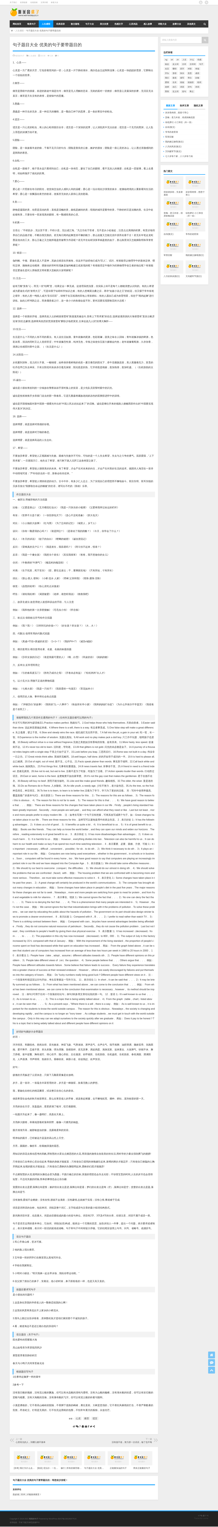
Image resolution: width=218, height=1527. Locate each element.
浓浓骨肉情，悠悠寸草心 (176, 112)
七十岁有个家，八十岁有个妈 (179, 156)
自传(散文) (170, 127)
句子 (201, 64)
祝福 (182, 82)
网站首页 (17, 24)
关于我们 (13, 2)
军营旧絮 (169, 137)
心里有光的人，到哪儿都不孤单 (30, 1442)
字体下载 (22, 1522)
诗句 (190, 87)
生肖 (175, 82)
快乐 (182, 73)
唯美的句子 (19, 56)
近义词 (175, 91)
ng (166, 59)
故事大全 (177, 24)
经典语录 (60, 24)
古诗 (184, 64)
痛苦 (86, 1418)
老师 (167, 87)
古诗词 (193, 64)
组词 (199, 82)
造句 (184, 91)
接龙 (175, 78)
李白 (190, 78)
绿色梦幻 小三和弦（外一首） (179, 122)
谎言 (94, 1418)
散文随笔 (75, 24)
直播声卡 (36, 1522)
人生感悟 (46, 24)
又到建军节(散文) (173, 151)
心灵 (78, 1418)
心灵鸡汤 (133, 24)
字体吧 (29, 1522)
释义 (192, 91)
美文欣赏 (104, 24)
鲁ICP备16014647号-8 (67, 1519)
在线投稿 (34, 2)
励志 (167, 64)
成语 (197, 73)
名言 (167, 69)
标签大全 (54, 2)
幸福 (197, 69)
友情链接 (23, 2)
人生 (184, 59)
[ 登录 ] (23, 1494)
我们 (167, 78)
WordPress (53, 1519)
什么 (192, 59)
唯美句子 (31, 24)
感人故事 (148, 24)
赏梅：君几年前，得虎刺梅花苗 (180, 117)
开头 (167, 73)
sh (172, 59)
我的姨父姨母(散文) (174, 141)
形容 (175, 73)
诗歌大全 (162, 24)
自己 (175, 87)
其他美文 (191, 24)
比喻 (197, 78)
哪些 (175, 69)
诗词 (197, 87)
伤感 (199, 59)
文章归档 (44, 2)
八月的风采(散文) (173, 146)
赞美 (167, 91)
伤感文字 (118, 24)
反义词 (175, 64)
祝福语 (191, 82)
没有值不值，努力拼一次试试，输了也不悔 (132, 1442)
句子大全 (89, 24)
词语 (182, 87)
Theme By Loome (201, 1518)
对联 (190, 69)
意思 (190, 73)
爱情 (167, 82)
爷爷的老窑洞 (171, 132)
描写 (182, 78)
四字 (182, 69)
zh (178, 59)
